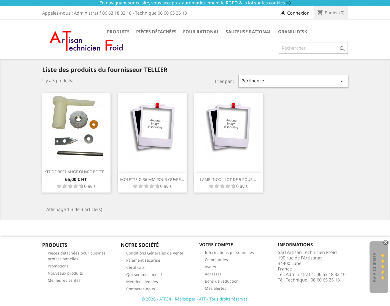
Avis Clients (374, 267)
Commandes (216, 259)
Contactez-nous (140, 288)
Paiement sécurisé (143, 260)
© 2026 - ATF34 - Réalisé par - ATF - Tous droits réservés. (195, 299)
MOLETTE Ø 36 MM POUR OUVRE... (152, 179)
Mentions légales (142, 281)
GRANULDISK (292, 32)
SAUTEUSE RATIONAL (248, 32)
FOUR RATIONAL (201, 32)
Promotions (58, 266)
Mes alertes (215, 288)
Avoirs (210, 266)
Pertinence (293, 81)
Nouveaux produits (65, 273)
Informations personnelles (229, 252)
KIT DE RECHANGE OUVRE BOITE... (75, 171)
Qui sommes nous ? (144, 274)
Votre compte (216, 245)
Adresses (213, 274)
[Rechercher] (313, 48)
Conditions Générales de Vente (154, 253)
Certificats (135, 267)
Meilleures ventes (64, 280)
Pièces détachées (156, 32)
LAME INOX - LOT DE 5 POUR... (228, 179)
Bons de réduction (222, 281)
